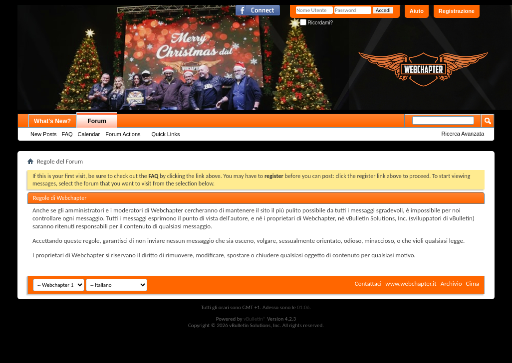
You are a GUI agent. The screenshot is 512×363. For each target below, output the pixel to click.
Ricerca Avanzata (463, 134)
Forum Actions (122, 134)
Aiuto (417, 11)
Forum (97, 121)
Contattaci (368, 283)
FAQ (67, 134)
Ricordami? (316, 22)
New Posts (43, 134)
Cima (472, 283)
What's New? (52, 121)
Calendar (89, 134)
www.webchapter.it (410, 283)
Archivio (451, 283)
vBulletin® (255, 319)
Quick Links (166, 134)
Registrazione (457, 11)
